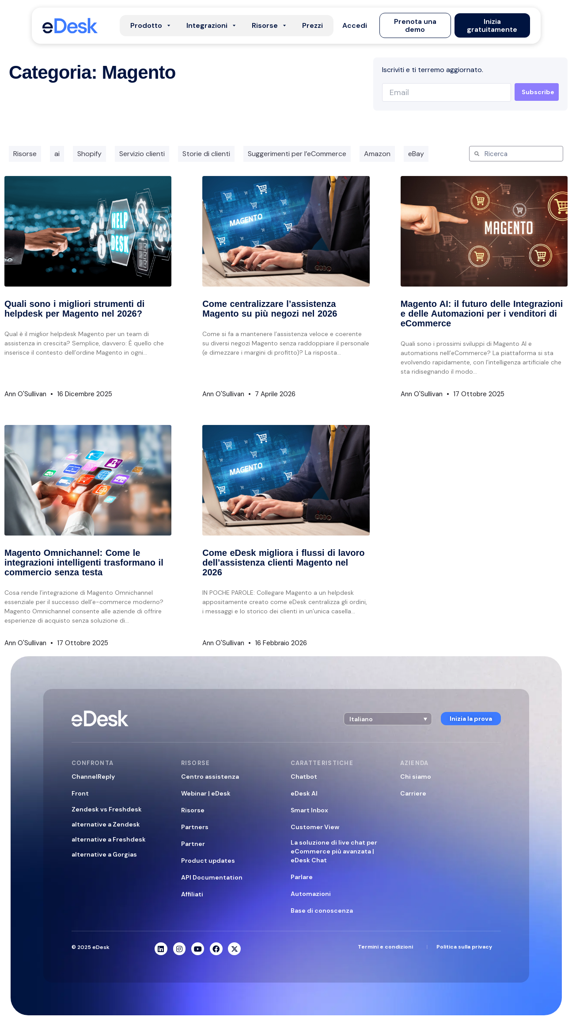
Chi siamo (415, 776)
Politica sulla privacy (464, 946)
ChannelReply (93, 776)
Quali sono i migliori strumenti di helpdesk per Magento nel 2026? (74, 308)
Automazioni (311, 894)
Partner (193, 844)
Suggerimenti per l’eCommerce (297, 153)
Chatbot (304, 776)
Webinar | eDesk (206, 793)
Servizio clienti (142, 153)
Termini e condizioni (385, 946)
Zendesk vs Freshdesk (107, 809)
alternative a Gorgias (104, 854)
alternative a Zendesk (106, 824)
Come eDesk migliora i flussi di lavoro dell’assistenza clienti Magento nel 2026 (283, 562)
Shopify (89, 153)
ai (57, 153)
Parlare (302, 877)
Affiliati (192, 894)
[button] (354, 25)
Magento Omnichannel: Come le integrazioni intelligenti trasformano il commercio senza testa (83, 562)
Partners (194, 827)
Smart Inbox (309, 810)
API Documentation (211, 877)
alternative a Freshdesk (109, 839)
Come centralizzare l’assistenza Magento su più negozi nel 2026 (269, 308)
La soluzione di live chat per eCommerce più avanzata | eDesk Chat (334, 851)
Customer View (315, 827)
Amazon (377, 153)
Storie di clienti (206, 153)
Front (80, 793)
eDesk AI (304, 793)
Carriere (413, 793)
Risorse (25, 153)
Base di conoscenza (322, 910)
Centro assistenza (210, 776)
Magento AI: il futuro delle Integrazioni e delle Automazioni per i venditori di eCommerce (482, 313)
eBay (416, 153)
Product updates (208, 861)
